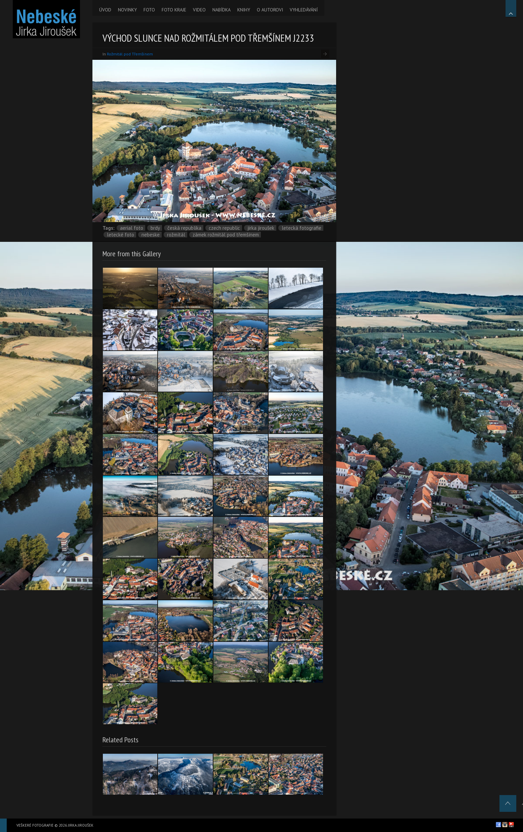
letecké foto (120, 234)
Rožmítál (176, 234)
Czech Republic (224, 228)
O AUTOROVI (270, 10)
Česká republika (184, 228)
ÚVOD (105, 10)
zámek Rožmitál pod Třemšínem (226, 234)
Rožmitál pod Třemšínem (130, 53)
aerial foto (131, 228)
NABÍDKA (221, 10)
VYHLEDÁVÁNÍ (304, 10)
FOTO (149, 10)
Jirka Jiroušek (260, 228)
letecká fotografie (301, 228)
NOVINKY (127, 10)
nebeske (151, 234)
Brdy (155, 228)
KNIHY (243, 10)
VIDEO (199, 10)
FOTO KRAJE (174, 10)
